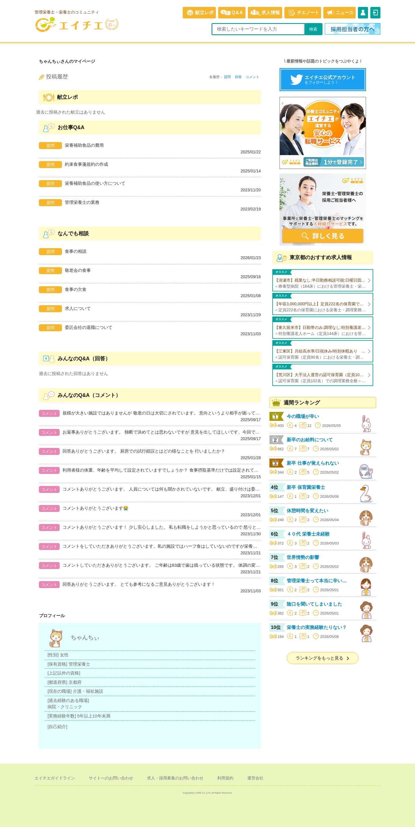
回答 (238, 77)
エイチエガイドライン (55, 778)
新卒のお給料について (310, 439)
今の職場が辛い (303, 416)
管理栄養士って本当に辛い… (317, 580)
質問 (227, 77)
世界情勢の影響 (303, 557)
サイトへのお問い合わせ (111, 778)
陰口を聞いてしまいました (314, 604)
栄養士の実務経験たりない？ (317, 627)
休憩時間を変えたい (307, 510)
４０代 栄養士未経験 (308, 534)
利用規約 (225, 778)
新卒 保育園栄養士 (306, 487)
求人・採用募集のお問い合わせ (175, 778)
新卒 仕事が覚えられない (313, 463)
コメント (252, 77)
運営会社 (255, 778)
